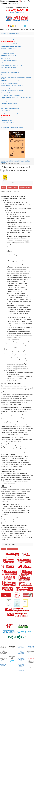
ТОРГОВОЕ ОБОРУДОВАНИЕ (9, 125)
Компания (26, 29)
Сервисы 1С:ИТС (21, 653)
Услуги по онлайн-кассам (7, 117)
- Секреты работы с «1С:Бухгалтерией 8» (12, 85)
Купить (3, 187)
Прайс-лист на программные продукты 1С (11, 33)
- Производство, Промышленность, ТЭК (11, 65)
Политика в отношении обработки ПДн (21, 669)
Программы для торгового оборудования (12, 127)
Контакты (31, 29)
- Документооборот (6, 58)
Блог (22, 29)
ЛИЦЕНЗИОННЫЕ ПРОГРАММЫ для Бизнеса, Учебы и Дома (16, 98)
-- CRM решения (5, 110)
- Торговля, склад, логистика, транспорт (11, 74)
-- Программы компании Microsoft (9, 103)
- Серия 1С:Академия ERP (8, 88)
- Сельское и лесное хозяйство (9, 70)
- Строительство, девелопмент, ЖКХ (10, 72)
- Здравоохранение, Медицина (9, 60)
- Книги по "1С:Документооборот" (9, 83)
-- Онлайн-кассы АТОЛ (7, 120)
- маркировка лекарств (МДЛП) (9, 43)
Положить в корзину (12, 187)
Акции (17, 29)
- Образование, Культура (7, 62)
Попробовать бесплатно (25, 187)
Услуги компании (21, 652)
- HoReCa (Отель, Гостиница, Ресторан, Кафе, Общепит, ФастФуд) (16, 78)
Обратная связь (21, 664)
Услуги (7, 29)
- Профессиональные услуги (8, 67)
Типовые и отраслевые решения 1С (10, 39)
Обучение (12, 29)
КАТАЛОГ (6, 159)
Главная (2, 159)
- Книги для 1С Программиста (9, 92)
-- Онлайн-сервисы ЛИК (7, 106)
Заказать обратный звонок (17, 12)
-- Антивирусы (4, 101)
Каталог (2, 29)
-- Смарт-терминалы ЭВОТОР (9, 122)
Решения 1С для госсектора (8, 48)
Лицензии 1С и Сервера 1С (8, 53)
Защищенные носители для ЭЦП (9, 113)
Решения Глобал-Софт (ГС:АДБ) (9, 51)
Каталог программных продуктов (21, 647)
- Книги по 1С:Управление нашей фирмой (12, 90)
